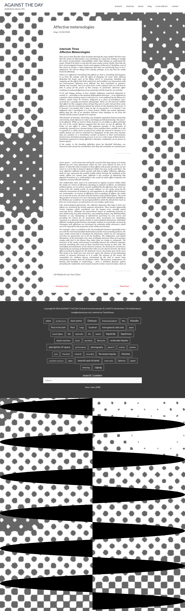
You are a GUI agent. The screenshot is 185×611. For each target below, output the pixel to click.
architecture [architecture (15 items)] (61, 321)
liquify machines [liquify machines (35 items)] (63, 340)
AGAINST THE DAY (23, 4)
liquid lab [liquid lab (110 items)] (110, 333)
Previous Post (61, 286)
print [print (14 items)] (56, 354)
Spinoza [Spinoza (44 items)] (121, 360)
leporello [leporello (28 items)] (79, 334)
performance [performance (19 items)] (80, 347)
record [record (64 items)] (78, 354)
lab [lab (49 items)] (69, 334)
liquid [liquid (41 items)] (98, 334)
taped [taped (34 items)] (132, 360)
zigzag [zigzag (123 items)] (98, 367)
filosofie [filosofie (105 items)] (134, 320)
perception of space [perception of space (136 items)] (59, 347)
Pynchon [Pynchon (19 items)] (66, 354)
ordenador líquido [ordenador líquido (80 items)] (119, 340)
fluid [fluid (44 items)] (72, 327)
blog (55, 32)
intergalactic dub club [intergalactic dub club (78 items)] (113, 327)
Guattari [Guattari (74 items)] (93, 327)
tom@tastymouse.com (81, 312)
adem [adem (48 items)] (48, 321)
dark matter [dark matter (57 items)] (76, 320)
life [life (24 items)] (89, 334)
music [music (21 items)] (77, 340)
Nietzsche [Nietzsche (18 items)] (101, 340)
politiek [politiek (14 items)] (122, 347)
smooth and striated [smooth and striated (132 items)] (88, 360)
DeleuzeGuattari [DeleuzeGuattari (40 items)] (109, 321)
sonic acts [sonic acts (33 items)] (108, 360)
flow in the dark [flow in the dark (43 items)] (58, 327)
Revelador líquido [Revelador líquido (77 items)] (107, 354)
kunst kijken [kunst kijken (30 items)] (58, 334)
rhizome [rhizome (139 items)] (125, 353)
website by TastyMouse (103, 312)
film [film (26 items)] (123, 321)
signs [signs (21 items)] (70, 361)
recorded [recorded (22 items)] (90, 354)
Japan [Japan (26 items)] (131, 327)
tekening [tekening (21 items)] (86, 367)
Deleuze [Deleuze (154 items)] (92, 320)
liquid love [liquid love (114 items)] (126, 333)
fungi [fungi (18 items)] (81, 327)
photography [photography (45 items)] (97, 347)
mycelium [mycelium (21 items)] (88, 340)
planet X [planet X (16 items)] (111, 347)
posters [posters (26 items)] (133, 347)
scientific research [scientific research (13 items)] (56, 361)
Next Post (125, 286)
